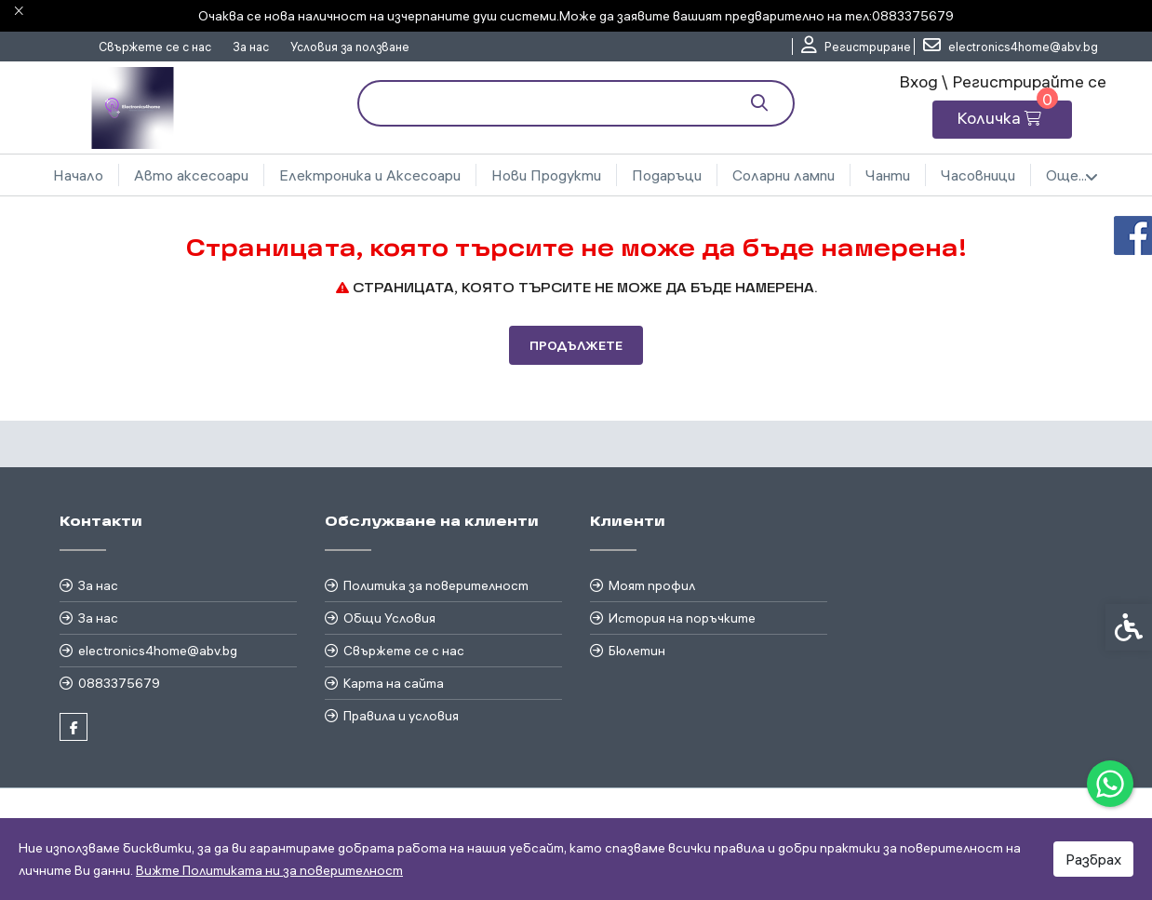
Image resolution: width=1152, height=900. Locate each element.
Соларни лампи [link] (783, 175)
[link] (1110, 783)
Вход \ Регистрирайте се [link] (1002, 81)
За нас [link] (251, 46)
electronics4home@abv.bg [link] (157, 650)
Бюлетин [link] (637, 650)
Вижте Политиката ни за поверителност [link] (269, 870)
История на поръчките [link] (682, 618)
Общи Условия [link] (389, 618)
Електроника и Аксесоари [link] (370, 175)
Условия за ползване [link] (349, 46)
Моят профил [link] (652, 585)
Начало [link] (78, 175)
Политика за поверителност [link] (436, 585)
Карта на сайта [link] (393, 683)
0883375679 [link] (119, 683)
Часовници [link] (978, 175)
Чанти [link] (887, 175)
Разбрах (1093, 859)
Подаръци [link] (667, 175)
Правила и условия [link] (401, 715)
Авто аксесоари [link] (191, 175)
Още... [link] (1072, 176)
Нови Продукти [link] (546, 175)
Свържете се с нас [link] (155, 46)
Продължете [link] (576, 345)
